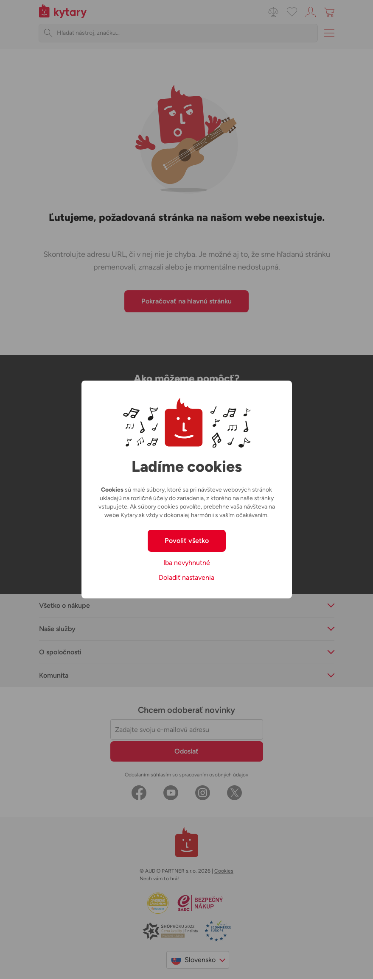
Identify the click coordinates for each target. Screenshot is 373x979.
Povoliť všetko (187, 541)
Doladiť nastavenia (186, 577)
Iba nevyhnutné (186, 563)
